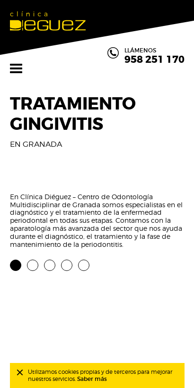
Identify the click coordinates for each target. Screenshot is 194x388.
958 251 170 (154, 60)
